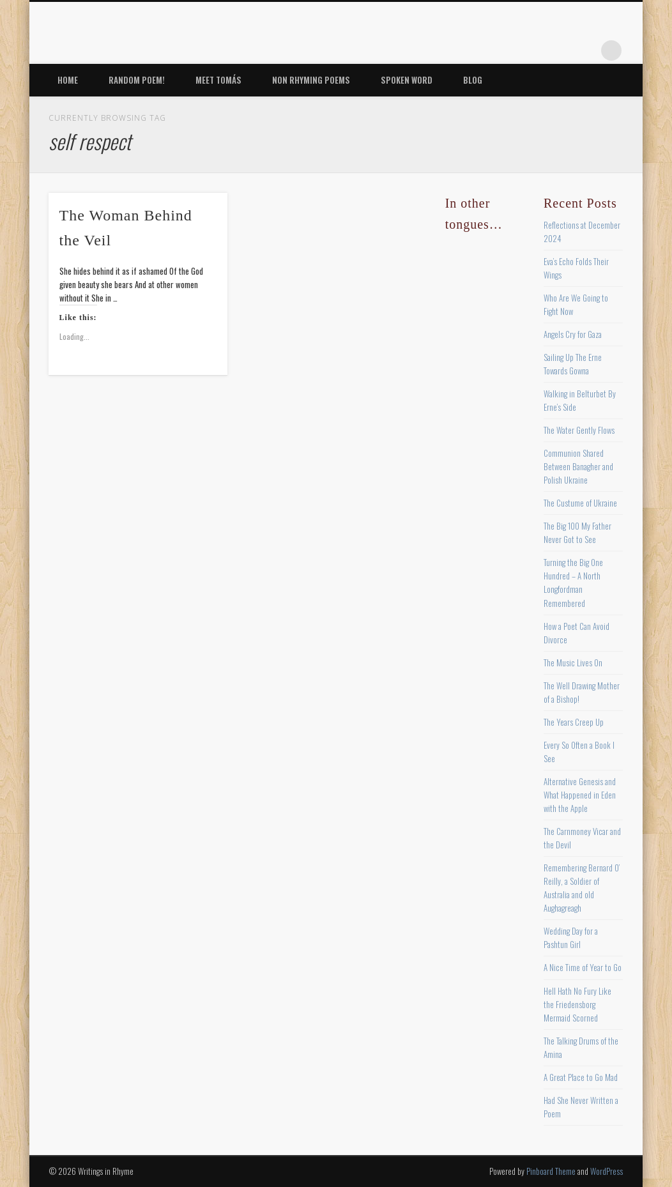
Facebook (480, 50)
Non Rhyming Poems (311, 79)
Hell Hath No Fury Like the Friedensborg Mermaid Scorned (577, 1004)
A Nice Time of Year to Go (583, 967)
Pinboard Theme (551, 1171)
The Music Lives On (573, 662)
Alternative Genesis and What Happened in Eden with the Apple (580, 795)
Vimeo (559, 50)
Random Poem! (137, 79)
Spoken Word (406, 79)
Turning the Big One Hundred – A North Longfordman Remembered (573, 582)
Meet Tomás (218, 79)
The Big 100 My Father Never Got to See (577, 532)
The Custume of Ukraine (580, 502)
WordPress (606, 1171)
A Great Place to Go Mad (581, 1077)
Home (67, 79)
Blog (472, 79)
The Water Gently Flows (579, 430)
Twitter (506, 50)
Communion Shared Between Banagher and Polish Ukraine (578, 466)
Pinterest (533, 50)
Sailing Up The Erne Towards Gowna (573, 364)
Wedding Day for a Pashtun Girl (571, 937)
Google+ (585, 50)
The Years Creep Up (574, 722)
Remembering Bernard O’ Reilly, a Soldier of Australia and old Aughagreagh (582, 887)
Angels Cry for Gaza (573, 334)
